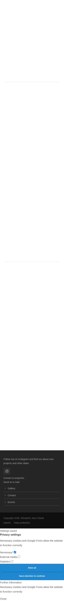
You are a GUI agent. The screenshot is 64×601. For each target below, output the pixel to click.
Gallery (11, 488)
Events (11, 502)
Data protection (22, 522)
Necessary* (8, 552)
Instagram (23, 459)
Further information (11, 582)
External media (10, 556)
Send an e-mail (11, 482)
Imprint (7, 522)
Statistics (6, 561)
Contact (12, 495)
